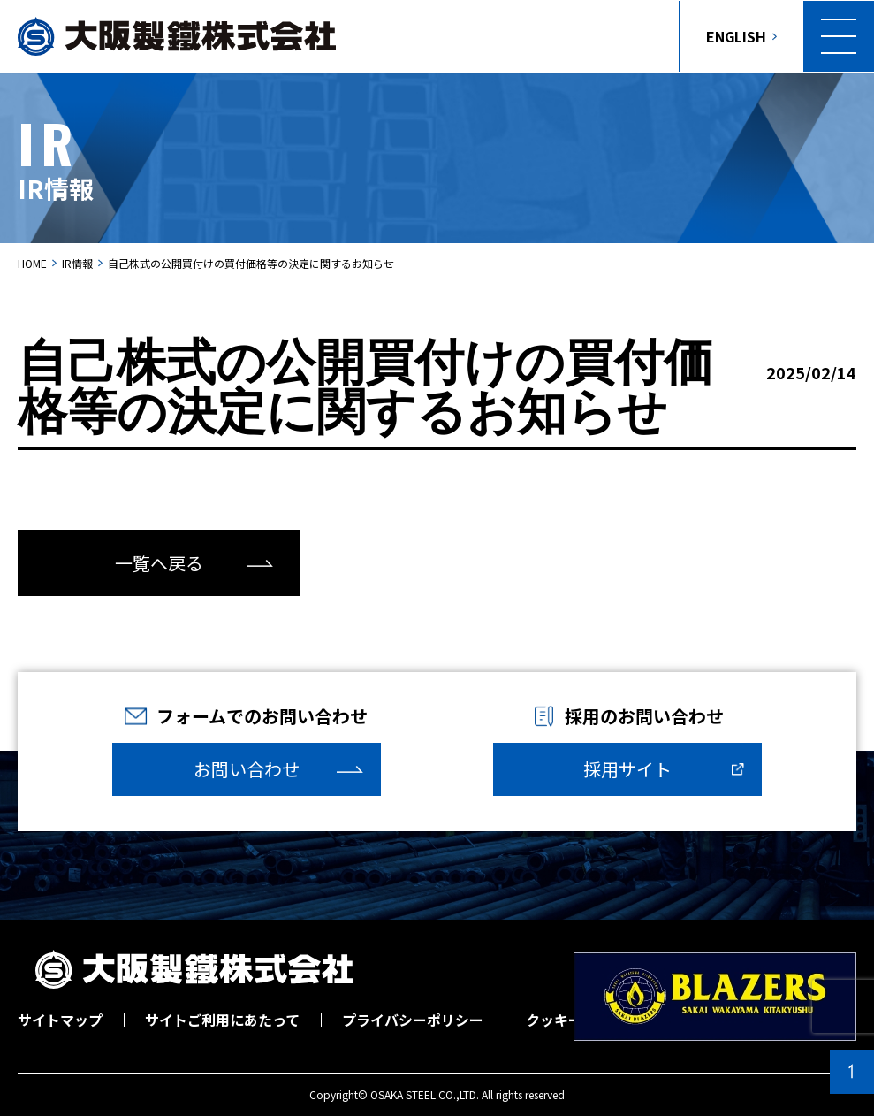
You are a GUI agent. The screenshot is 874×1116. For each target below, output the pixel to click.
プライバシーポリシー (412, 1020)
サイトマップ (60, 1020)
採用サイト (627, 769)
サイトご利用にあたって (222, 1020)
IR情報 (77, 263)
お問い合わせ (247, 769)
